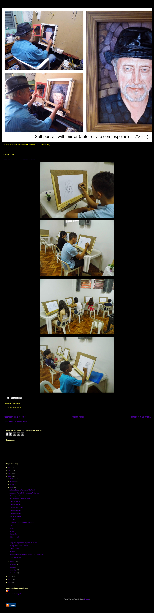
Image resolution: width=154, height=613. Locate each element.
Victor (11, 525)
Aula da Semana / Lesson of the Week (22, 490)
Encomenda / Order (16, 507)
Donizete (12, 551)
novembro (13, 570)
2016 (10, 579)
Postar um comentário (15, 407)
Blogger (86, 599)
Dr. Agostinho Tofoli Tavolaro (18, 546)
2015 (10, 576)
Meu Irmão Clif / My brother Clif (19, 499)
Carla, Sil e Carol (15, 557)
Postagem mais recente (14, 417)
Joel (10, 540)
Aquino (10, 591)
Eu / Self (12, 519)
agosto (12, 561)
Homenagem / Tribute (16, 496)
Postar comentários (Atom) (18, 421)
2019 (10, 582)
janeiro (12, 478)
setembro (13, 564)
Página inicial (77, 417)
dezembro (13, 573)
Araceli (11, 528)
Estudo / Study (14, 537)
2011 (10, 467)
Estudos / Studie (14, 510)
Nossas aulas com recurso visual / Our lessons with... (27, 554)
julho (12, 487)
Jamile (11, 531)
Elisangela (12, 534)
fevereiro (13, 481)
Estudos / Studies (15, 502)
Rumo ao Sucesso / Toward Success (21, 522)
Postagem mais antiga (140, 417)
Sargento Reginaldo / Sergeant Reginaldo (23, 543)
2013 (10, 473)
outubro (13, 567)
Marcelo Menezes (15, 516)
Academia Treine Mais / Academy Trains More (24, 493)
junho (12, 484)
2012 (10, 470)
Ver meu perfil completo (14, 594)
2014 (10, 476)
